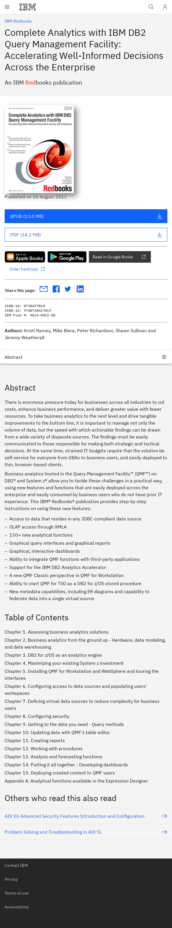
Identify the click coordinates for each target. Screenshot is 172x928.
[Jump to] (86, 357)
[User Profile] (165, 7)
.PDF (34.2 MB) (85, 235)
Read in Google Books (119, 256)
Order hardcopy (27, 269)
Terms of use (17, 893)
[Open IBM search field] (151, 7)
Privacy (11, 879)
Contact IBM (16, 865)
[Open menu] (7, 7)
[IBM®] (27, 7)
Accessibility (17, 907)
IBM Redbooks (18, 21)
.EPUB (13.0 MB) (85, 216)
